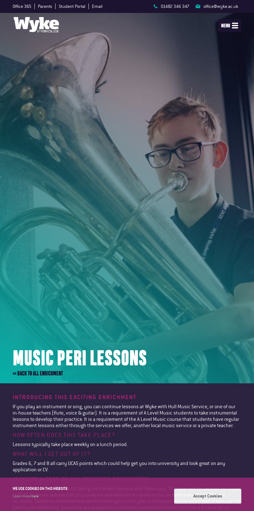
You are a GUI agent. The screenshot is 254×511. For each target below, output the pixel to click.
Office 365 (22, 6)
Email (97, 6)
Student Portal (72, 6)
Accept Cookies (207, 496)
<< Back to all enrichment (38, 373)
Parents (45, 6)
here (35, 495)
